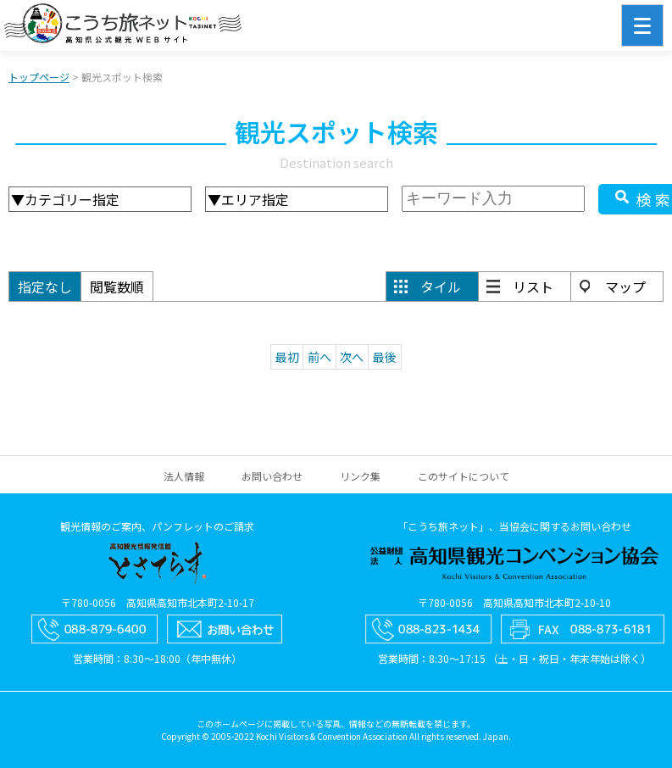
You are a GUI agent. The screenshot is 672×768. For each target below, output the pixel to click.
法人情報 (184, 476)
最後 (385, 356)
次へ (352, 356)
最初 (287, 356)
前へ (319, 356)
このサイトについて (463, 476)
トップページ (38, 77)
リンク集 (360, 476)
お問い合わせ (272, 476)
